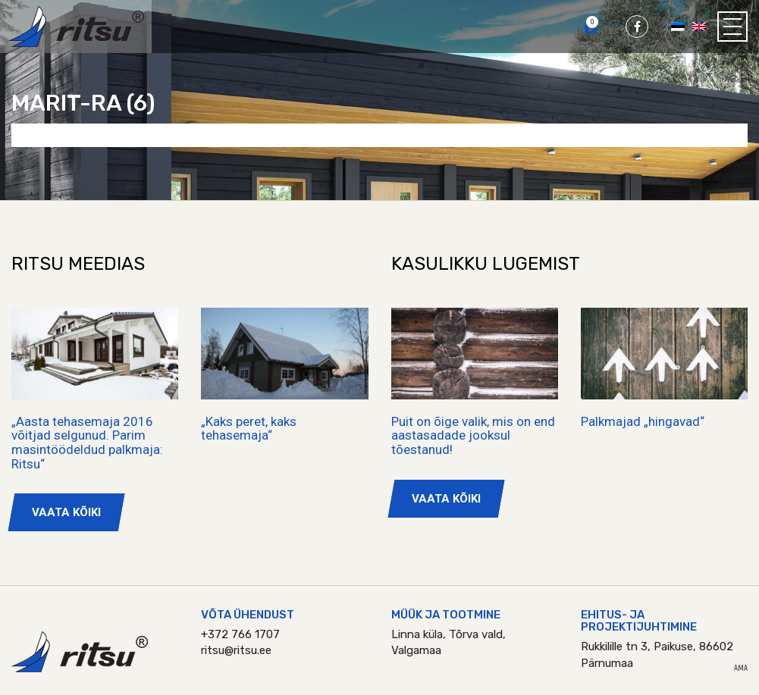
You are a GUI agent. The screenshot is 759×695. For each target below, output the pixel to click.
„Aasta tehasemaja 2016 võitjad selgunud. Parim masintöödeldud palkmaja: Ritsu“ (87, 442)
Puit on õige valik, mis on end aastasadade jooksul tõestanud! (473, 435)
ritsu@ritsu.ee (236, 650)
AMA (741, 668)
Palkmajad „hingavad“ (642, 421)
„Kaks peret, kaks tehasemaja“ (248, 428)
